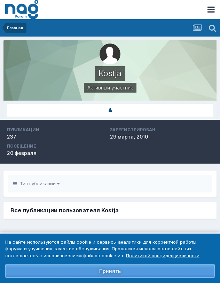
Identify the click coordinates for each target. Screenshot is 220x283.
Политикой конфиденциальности (162, 255)
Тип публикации (36, 183)
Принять (110, 271)
